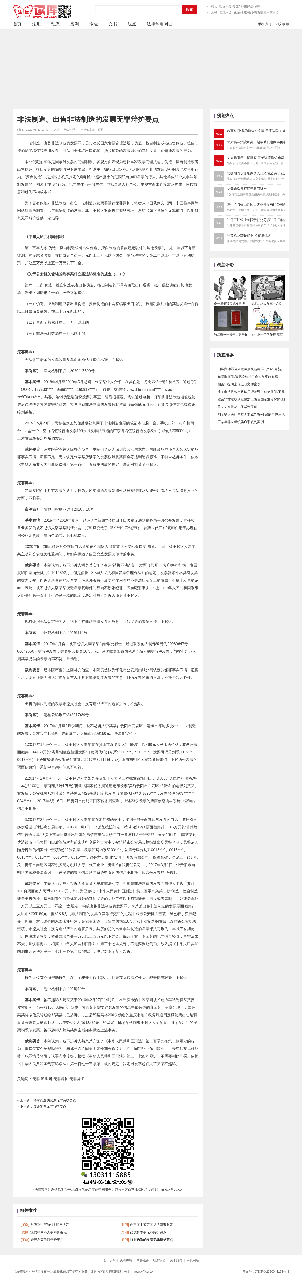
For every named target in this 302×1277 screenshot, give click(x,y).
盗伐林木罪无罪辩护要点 (148, 1232)
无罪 (119, 203)
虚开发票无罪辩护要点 (49, 1106)
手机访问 (264, 24)
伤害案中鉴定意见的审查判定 (151, 1225)
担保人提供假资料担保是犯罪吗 (240, 6)
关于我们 (176, 1260)
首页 (17, 24)
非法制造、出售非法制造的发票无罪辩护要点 (88, 119)
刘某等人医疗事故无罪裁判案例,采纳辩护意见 (251, 414)
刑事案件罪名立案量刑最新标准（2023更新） (251, 369)
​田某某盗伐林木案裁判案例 (237, 407)
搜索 (189, 10)
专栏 (91, 25)
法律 (179, 491)
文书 (214, 12)
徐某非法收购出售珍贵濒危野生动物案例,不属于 (253, 392)
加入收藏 (282, 24)
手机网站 (193, 1260)
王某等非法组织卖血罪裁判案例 (241, 422)
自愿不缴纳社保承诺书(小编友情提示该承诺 (249, 12)
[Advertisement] (151, 69)
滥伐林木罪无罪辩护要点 (48, 1232)
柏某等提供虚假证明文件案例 (239, 384)
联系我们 (159, 1260)
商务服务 (143, 1260)
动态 (52, 25)
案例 (71, 25)
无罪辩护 (28, 218)
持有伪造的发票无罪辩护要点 (54, 1100)
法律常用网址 (156, 25)
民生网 (46, 1079)
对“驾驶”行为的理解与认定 (49, 1225)
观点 (214, 6)
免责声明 (126, 1260)
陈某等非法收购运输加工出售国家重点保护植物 (252, 399)
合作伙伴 (109, 1260)
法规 (33, 25)
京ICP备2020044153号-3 (272, 1271)
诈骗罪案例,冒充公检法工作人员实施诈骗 (248, 376)
